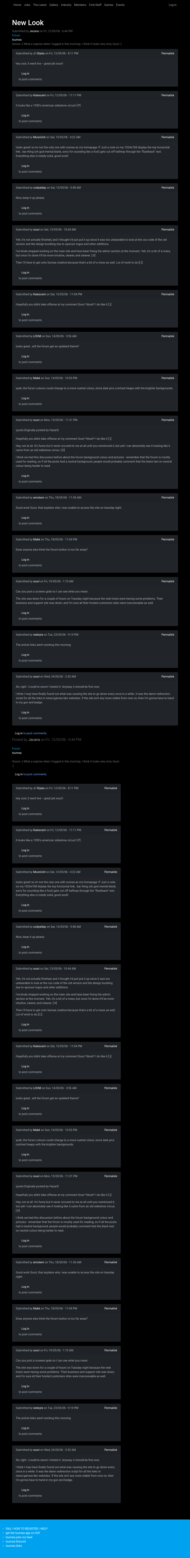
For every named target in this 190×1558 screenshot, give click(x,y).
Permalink (167, 53)
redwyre (38, 634)
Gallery (53, 5)
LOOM (37, 336)
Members (80, 5)
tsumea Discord (16, 1541)
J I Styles (39, 53)
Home (17, 5)
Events (120, 5)
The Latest (40, 5)
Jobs (27, 5)
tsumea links (14, 1545)
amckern (38, 497)
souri (36, 229)
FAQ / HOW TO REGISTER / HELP (26, 1528)
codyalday (39, 187)
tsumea (17, 39)
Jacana (34, 31)
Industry (66, 5)
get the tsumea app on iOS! (23, 1533)
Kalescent (39, 95)
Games (108, 5)
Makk (36, 378)
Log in (172, 5)
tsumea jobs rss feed (19, 1537)
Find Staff (95, 5)
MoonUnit (39, 137)
